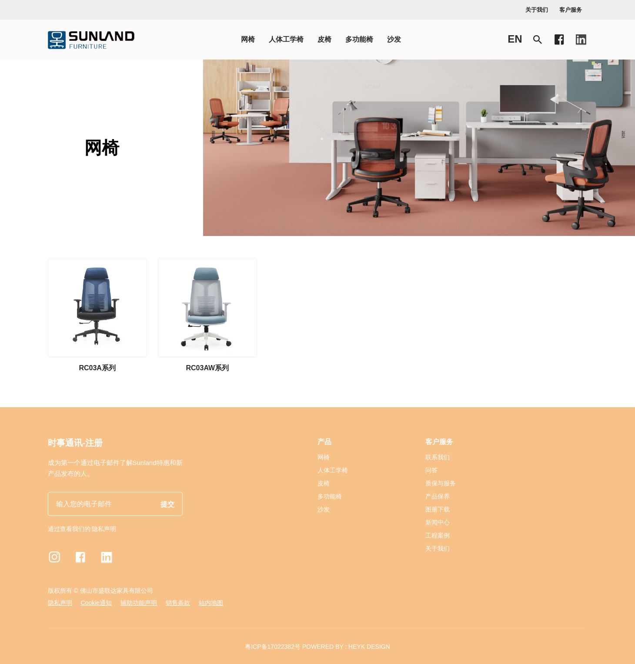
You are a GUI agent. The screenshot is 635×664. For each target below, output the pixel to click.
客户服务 (570, 10)
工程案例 (437, 535)
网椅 (248, 39)
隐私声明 (104, 528)
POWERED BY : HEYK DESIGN (346, 646)
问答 (431, 470)
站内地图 (211, 602)
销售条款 (178, 602)
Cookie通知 (96, 602)
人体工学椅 (286, 39)
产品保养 (437, 496)
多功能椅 (359, 39)
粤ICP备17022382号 (273, 646)
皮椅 (324, 39)
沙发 (394, 39)
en (515, 39)
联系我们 (437, 457)
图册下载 (437, 509)
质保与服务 (440, 483)
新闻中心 (437, 522)
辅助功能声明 (138, 602)
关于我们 (536, 10)
